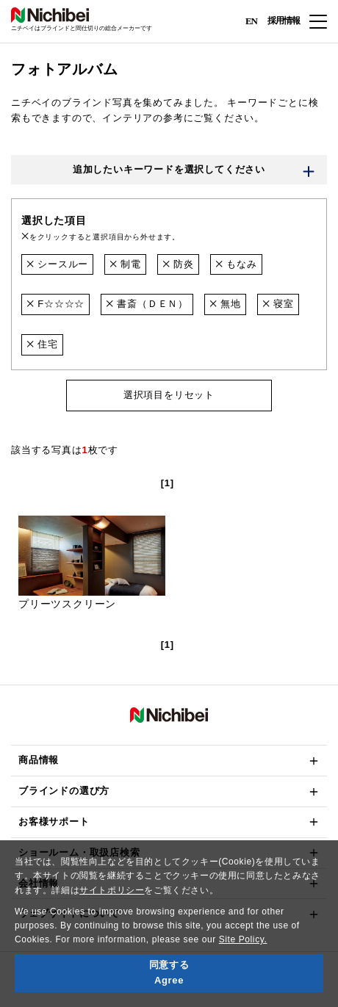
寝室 (278, 303)
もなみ (236, 264)
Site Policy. (243, 939)
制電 (125, 264)
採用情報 (283, 20)
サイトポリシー (111, 890)
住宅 (42, 344)
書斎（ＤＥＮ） (147, 303)
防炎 (178, 264)
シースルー (57, 264)
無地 (225, 303)
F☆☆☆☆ (55, 303)
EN (251, 20)
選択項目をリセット (169, 394)
